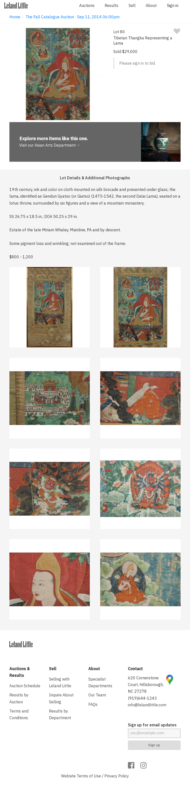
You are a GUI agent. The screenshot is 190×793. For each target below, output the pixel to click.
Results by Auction (18, 698)
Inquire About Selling (61, 698)
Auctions (87, 5)
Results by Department (60, 714)
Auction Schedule (24, 685)
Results (111, 5)
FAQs (92, 704)
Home (14, 16)
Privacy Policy (116, 775)
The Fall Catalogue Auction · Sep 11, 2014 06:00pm (72, 16)
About (151, 5)
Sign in (172, 5)
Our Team (97, 694)
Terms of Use (89, 775)
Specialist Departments (100, 682)
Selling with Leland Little (60, 682)
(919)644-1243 (142, 698)
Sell (132, 5)
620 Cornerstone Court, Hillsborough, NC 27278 (146, 684)
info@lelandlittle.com (147, 704)
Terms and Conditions (18, 714)
